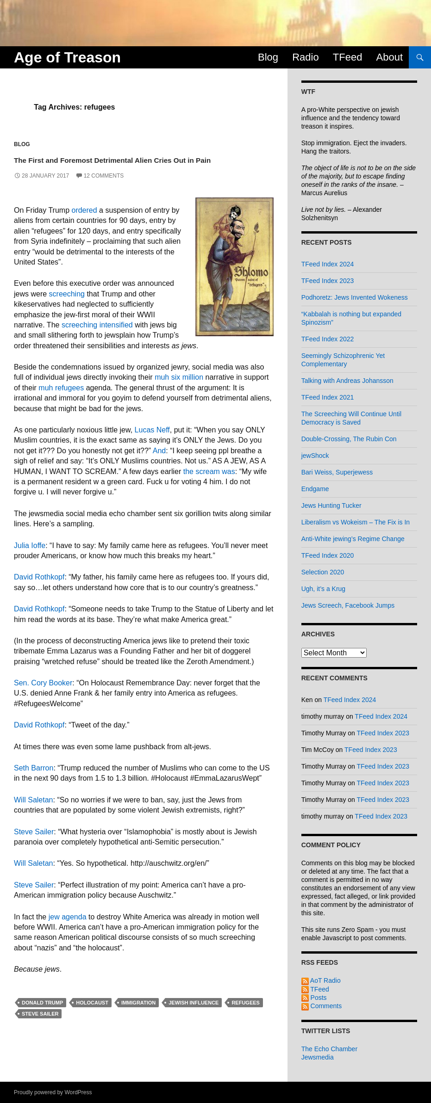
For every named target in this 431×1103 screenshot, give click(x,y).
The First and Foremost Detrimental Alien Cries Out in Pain (132, 165)
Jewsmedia (317, 1057)
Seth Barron (33, 782)
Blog (268, 57)
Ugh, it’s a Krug (323, 588)
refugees (245, 1016)
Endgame (315, 489)
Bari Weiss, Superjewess (337, 472)
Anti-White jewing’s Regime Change (353, 538)
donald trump (42, 1016)
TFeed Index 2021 (327, 397)
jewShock (315, 455)
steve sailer (40, 1027)
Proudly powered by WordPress (53, 1092)
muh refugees (61, 402)
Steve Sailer (34, 846)
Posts (314, 997)
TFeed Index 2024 (327, 264)
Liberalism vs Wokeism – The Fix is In (355, 522)
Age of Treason (67, 57)
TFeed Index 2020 (327, 555)
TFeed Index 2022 (327, 339)
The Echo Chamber (329, 1049)
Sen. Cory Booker (43, 697)
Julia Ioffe (29, 559)
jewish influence (194, 1016)
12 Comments (104, 190)
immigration (138, 1016)
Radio (305, 57)
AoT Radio (321, 980)
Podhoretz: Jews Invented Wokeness (354, 297)
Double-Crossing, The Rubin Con (349, 439)
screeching (67, 308)
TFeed (347, 57)
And (159, 464)
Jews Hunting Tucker (331, 505)
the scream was (209, 485)
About (389, 57)
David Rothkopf (39, 591)
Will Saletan (33, 814)
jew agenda (68, 931)
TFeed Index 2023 (327, 280)
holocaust (92, 1016)
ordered (84, 224)
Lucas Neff (152, 444)
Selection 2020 (322, 572)
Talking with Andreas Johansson (347, 380)
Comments (321, 1006)
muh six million (179, 391)
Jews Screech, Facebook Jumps (348, 605)
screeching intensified (97, 339)
